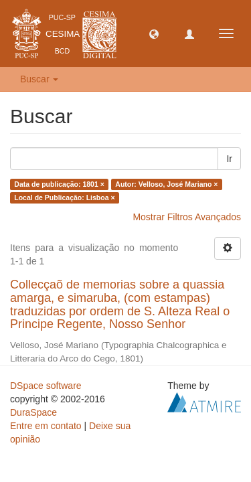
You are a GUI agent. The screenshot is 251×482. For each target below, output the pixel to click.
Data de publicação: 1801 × (59, 184)
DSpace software (46, 385)
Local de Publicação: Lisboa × (64, 197)
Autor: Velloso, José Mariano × (166, 184)
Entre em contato (46, 425)
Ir (229, 158)
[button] (154, 33)
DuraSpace (33, 412)
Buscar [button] (39, 79)
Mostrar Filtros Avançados (187, 217)
